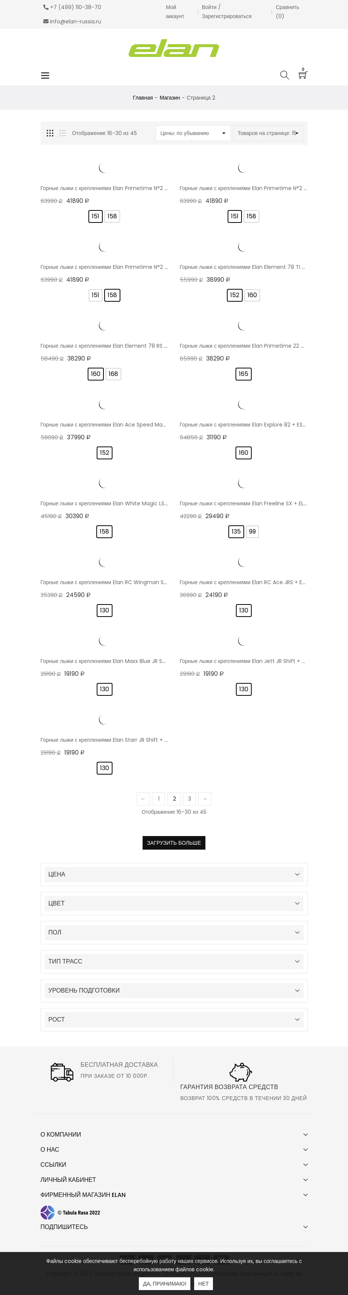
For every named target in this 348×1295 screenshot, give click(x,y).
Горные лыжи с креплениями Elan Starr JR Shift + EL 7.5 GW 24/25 (123, 740)
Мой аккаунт (175, 11)
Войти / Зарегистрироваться (227, 11)
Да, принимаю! (164, 1283)
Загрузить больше (174, 843)
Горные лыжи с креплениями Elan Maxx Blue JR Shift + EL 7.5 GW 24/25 (130, 661)
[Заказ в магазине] (193, 133)
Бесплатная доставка (119, 1064)
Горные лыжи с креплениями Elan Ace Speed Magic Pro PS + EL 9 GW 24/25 (136, 424)
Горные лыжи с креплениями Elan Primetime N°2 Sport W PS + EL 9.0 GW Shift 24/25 (148, 188)
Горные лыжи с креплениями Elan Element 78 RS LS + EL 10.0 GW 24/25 (130, 346)
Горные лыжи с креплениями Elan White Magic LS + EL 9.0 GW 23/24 (127, 503)
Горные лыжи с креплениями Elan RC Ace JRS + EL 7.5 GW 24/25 (260, 582)
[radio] (95, 216)
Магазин (170, 97)
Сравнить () (287, 11)
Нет (203, 1283)
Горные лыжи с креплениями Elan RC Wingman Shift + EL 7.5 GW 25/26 (130, 582)
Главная (143, 97)
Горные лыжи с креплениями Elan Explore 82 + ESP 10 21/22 (253, 424)
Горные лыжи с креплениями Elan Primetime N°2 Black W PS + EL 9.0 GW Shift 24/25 (147, 267)
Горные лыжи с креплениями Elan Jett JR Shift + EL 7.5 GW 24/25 (261, 661)
